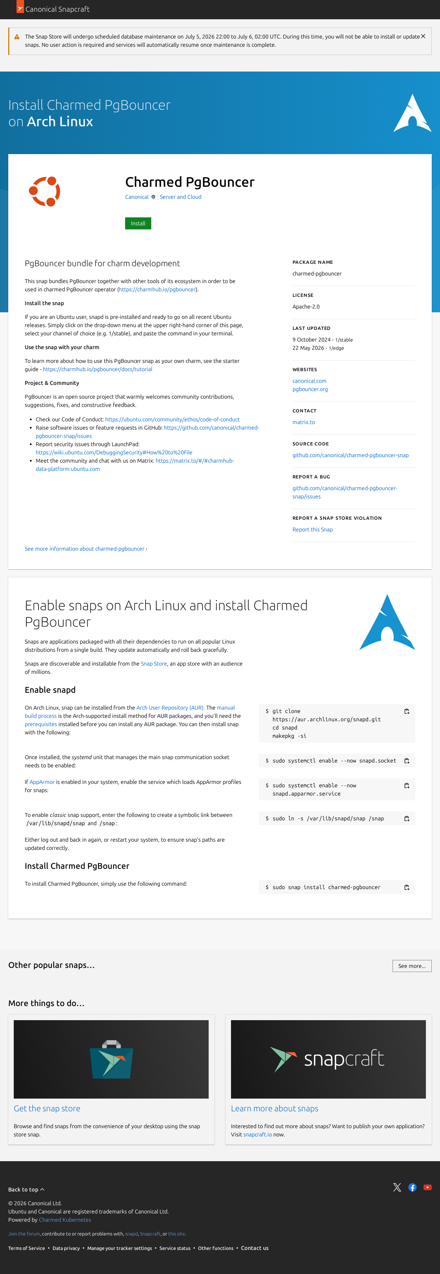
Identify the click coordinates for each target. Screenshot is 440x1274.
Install (138, 223)
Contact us (254, 1248)
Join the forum (24, 1234)
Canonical (137, 197)
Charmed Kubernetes (65, 1220)
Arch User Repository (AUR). (170, 707)
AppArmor (42, 782)
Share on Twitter (397, 1187)
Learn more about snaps (274, 1108)
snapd (131, 1234)
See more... (412, 966)
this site (176, 1234)
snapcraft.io (257, 1134)
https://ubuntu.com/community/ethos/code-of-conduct (172, 419)
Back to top (26, 1189)
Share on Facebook (412, 1187)
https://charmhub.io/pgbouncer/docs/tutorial (97, 369)
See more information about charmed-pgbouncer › (86, 549)
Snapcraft (150, 1234)
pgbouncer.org (310, 389)
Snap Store (154, 663)
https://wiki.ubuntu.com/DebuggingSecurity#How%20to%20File (114, 452)
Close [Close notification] (423, 36)
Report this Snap (313, 529)
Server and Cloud (180, 197)
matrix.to (304, 422)
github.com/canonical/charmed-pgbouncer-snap (351, 455)
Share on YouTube (428, 1187)
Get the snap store (47, 1108)
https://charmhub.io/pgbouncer (157, 289)
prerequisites (41, 724)
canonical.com (310, 381)
